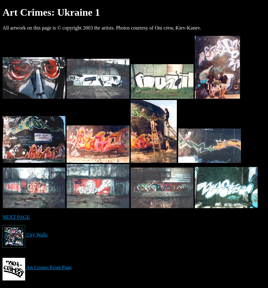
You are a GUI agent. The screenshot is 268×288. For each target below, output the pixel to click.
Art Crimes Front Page (37, 267)
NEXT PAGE (16, 217)
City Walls (25, 234)
